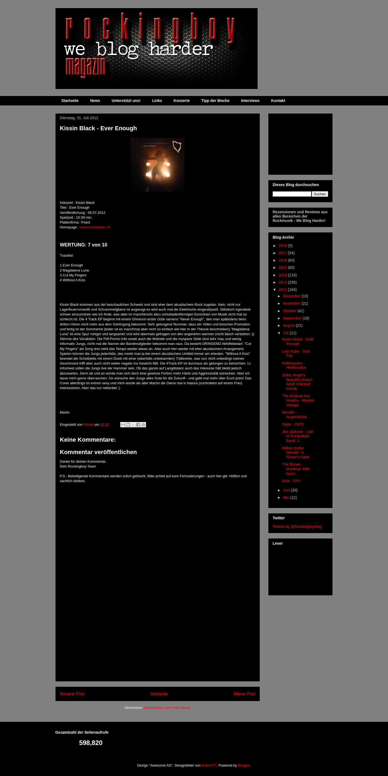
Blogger (244, 765)
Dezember (292, 296)
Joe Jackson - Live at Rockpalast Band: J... (297, 436)
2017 (283, 253)
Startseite (70, 100)
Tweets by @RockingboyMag (297, 526)
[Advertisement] (157, 643)
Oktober (290, 311)
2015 (283, 267)
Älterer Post (244, 694)
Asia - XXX (291, 481)
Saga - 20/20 (293, 424)
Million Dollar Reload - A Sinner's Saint (295, 452)
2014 (283, 275)
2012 (283, 289)
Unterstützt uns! (126, 100)
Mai (286, 497)
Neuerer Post (72, 694)
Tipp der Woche (215, 100)
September (292, 318)
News (95, 100)
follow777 (209, 765)
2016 (283, 260)
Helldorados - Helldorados (294, 365)
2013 (283, 282)
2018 (283, 245)
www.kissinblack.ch (95, 227)
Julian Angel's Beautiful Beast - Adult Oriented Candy (298, 382)
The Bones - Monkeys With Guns (296, 469)
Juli (286, 333)
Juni (287, 490)
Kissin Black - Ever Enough (298, 341)
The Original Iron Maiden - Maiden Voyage (298, 400)
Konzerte (182, 100)
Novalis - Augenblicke (294, 414)
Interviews (250, 100)
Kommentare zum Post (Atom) (167, 708)
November (292, 303)
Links (157, 100)
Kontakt (278, 100)
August (289, 325)
